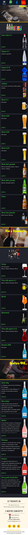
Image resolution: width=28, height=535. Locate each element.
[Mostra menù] (4, 1)
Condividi (10, 4)
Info (17, 4)
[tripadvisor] (18, 526)
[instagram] (14, 526)
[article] (14, 41)
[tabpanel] (14, 531)
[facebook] (9, 526)
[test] (23, 2)
